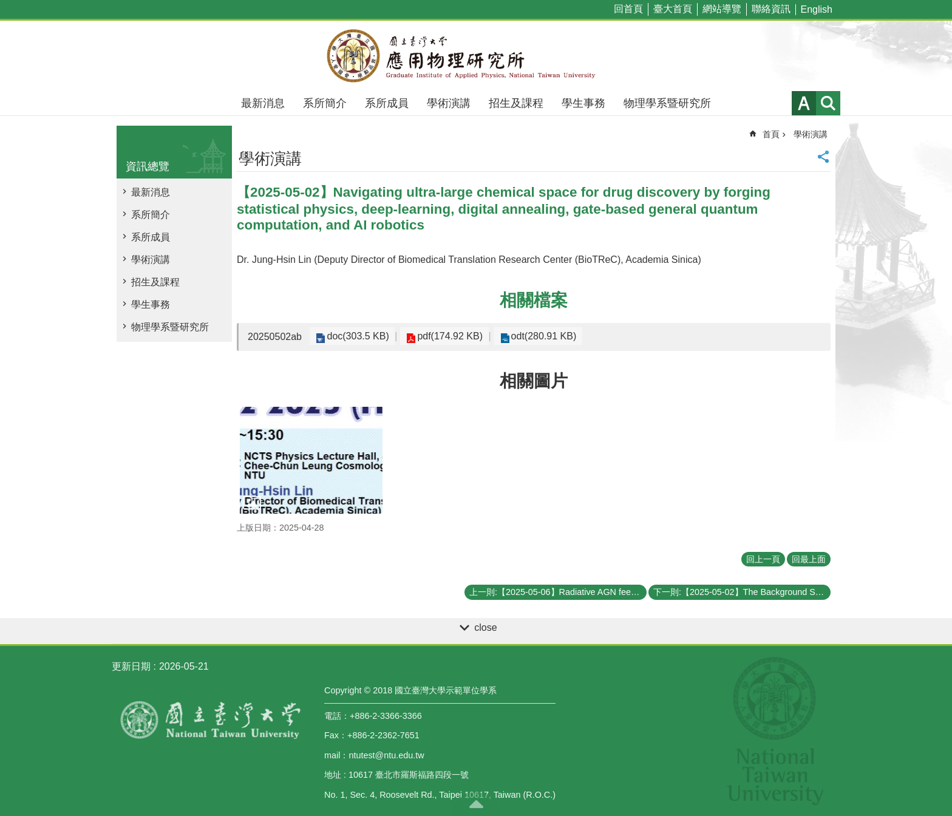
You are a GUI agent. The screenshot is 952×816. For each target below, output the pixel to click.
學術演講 (449, 103)
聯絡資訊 (771, 9)
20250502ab (275, 337)
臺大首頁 (672, 9)
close (485, 627)
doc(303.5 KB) (356, 336)
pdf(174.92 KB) (444, 336)
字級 (804, 103)
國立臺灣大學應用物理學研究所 (476, 55)
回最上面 (809, 559)
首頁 (771, 134)
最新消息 (263, 103)
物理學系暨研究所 (667, 103)
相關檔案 (534, 300)
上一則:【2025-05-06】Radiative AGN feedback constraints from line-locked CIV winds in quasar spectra (558, 592)
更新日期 (131, 666)
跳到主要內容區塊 (6, 6)
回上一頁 (763, 559)
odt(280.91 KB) (533, 336)
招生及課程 (516, 103)
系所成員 (387, 103)
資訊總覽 (147, 166)
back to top (476, 804)
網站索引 (828, 103)
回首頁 (628, 9)
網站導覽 (721, 9)
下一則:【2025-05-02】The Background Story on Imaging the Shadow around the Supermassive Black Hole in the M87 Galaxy (742, 592)
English (816, 9)
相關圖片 (534, 381)
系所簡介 (325, 103)
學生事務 (583, 103)
